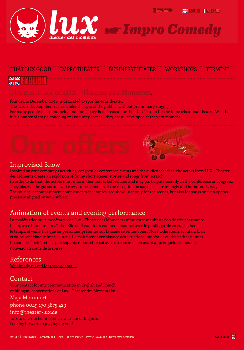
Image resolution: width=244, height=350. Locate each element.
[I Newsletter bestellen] (121, 337)
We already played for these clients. (41, 265)
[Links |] (60, 337)
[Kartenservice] (75, 337)
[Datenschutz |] (47, 337)
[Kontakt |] (15, 337)
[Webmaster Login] (21, 347)
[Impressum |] (30, 337)
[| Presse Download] (95, 337)
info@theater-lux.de (33, 311)
